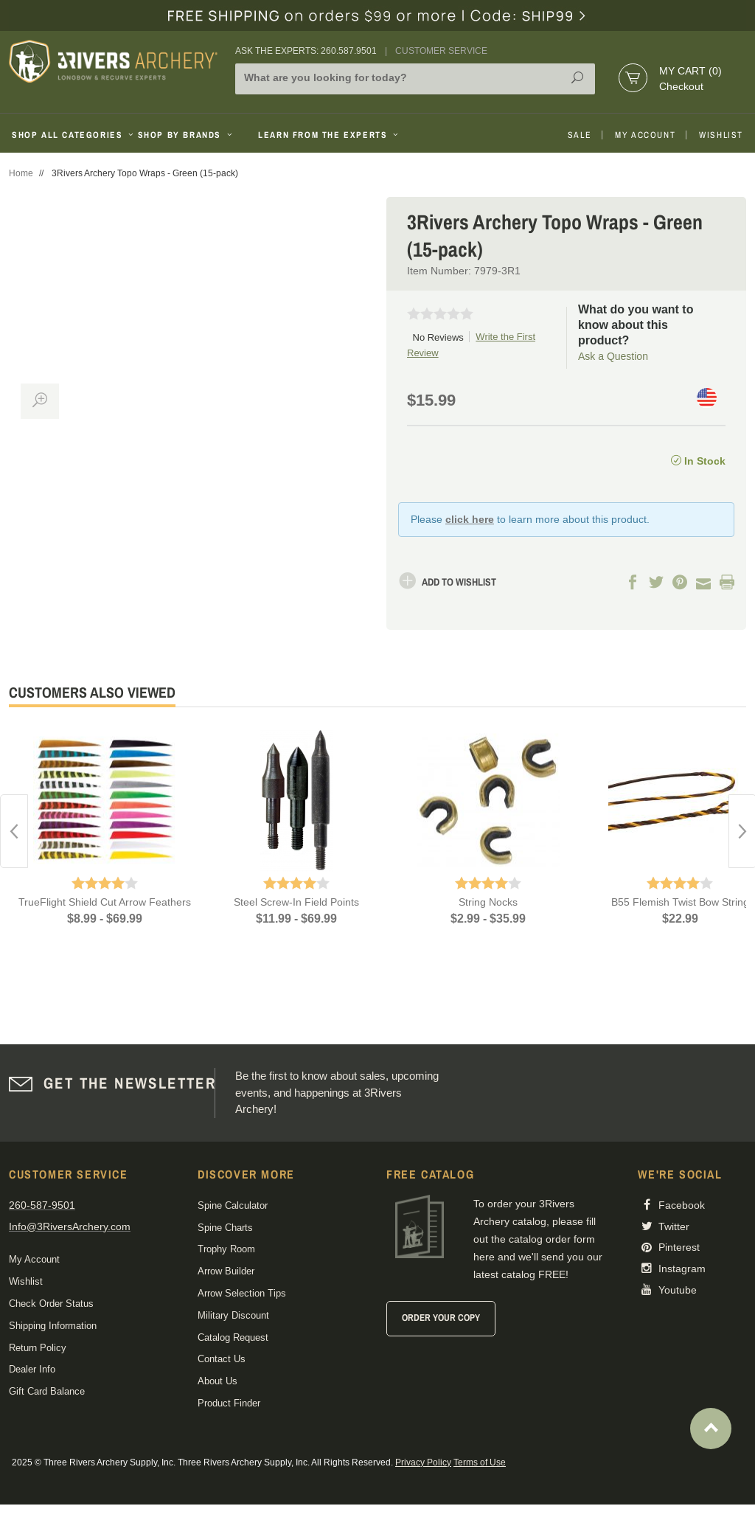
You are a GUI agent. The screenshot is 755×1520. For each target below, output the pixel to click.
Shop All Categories (69, 135)
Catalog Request (233, 1337)
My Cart (690, 71)
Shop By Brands (186, 135)
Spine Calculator (233, 1205)
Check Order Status (51, 1303)
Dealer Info (32, 1369)
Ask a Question (613, 356)
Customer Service (441, 51)
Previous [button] (14, 831)
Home (21, 173)
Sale (579, 135)
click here (469, 519)
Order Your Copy (441, 1317)
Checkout (681, 86)
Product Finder (229, 1403)
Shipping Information (53, 1325)
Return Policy (37, 1347)
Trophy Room (226, 1248)
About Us (217, 1381)
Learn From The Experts (329, 135)
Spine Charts (225, 1227)
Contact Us (222, 1358)
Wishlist (721, 135)
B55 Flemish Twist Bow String (680, 902)
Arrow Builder (226, 1271)
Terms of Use (479, 1462)
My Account (645, 135)
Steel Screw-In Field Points (296, 902)
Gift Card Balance (47, 1391)
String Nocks (488, 902)
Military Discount (233, 1315)
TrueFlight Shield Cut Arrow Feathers (104, 902)
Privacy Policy (423, 1462)
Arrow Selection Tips (242, 1293)
